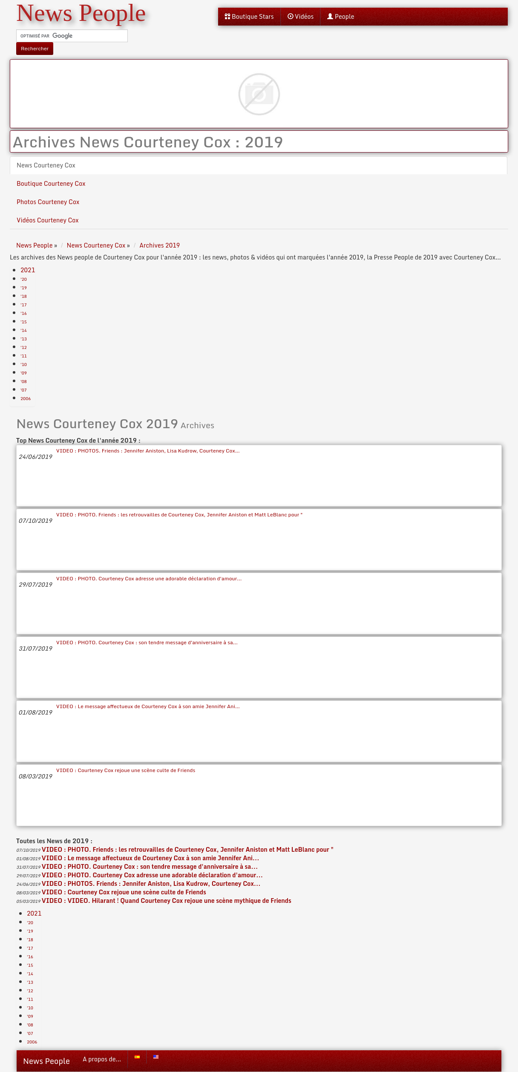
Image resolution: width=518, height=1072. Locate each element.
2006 (25, 398)
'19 (23, 287)
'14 (23, 330)
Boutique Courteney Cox (51, 183)
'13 (23, 338)
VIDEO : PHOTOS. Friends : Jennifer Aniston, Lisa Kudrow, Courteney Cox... (148, 451)
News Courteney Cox (46, 165)
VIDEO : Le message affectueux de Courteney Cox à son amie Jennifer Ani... (148, 706)
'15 (23, 321)
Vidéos (301, 16)
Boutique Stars (249, 16)
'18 (23, 296)
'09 (23, 372)
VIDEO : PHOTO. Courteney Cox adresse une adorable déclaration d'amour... (149, 578)
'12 (23, 347)
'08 (23, 381)
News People (46, 1061)
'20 (23, 279)
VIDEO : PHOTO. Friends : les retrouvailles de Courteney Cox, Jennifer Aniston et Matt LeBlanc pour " (179, 514)
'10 (23, 364)
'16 (23, 313)
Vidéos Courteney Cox (48, 220)
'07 (23, 389)
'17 (23, 304)
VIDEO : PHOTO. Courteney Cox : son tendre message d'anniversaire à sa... (147, 642)
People (340, 16)
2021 (27, 270)
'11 (23, 355)
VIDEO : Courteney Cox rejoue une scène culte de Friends (125, 770)
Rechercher (35, 48)
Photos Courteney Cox (48, 202)
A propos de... (102, 1059)
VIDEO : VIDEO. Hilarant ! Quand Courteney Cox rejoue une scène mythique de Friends (166, 900)
